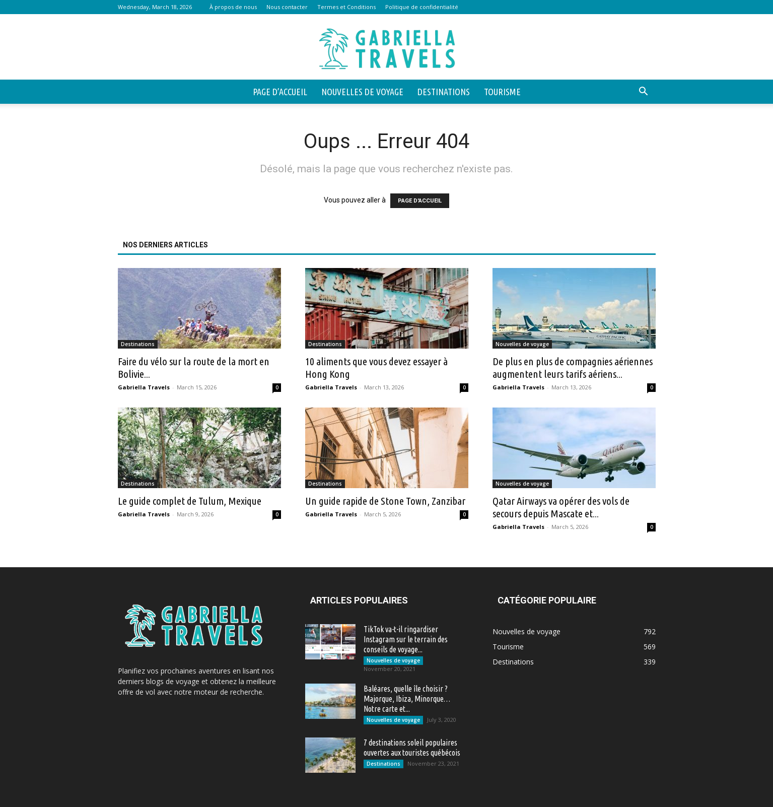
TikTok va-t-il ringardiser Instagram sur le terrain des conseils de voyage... (406, 639)
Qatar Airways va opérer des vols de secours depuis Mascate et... (561, 507)
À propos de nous (233, 7)
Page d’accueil (280, 92)
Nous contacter (287, 7)
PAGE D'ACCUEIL (420, 200)
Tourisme (502, 92)
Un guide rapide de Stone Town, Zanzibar (385, 501)
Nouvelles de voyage (362, 92)
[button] (643, 92)
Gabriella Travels (144, 387)
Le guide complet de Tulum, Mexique (189, 501)
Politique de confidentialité (421, 7)
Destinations (443, 92)
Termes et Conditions (346, 7)
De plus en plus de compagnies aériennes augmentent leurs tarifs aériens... (573, 367)
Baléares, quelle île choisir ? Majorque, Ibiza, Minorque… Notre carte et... (407, 698)
